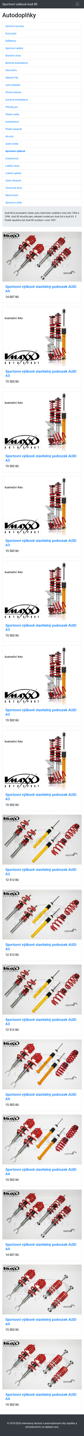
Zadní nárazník (13, 180)
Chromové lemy (13, 187)
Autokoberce (12, 121)
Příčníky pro (11, 107)
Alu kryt (9, 136)
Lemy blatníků (12, 85)
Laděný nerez (12, 165)
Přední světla (12, 114)
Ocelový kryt (11, 158)
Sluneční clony (13, 55)
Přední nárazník (13, 129)
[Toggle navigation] (77, 4)
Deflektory (10, 40)
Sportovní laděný (14, 48)
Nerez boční (11, 195)
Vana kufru (11, 70)
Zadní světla (11, 143)
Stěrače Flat (11, 77)
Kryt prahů (10, 33)
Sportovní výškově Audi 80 (19, 4)
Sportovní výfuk (13, 202)
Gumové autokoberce (16, 99)
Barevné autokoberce (16, 63)
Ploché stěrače (13, 92)
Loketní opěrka (13, 173)
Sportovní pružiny (14, 26)
